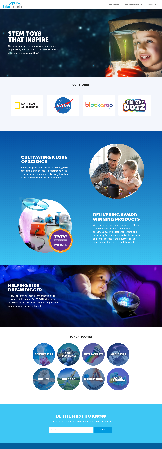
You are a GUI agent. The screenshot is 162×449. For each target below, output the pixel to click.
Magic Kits (118, 354)
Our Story (113, 4)
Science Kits (44, 354)
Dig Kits (44, 379)
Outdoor (68, 379)
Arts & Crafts (93, 354)
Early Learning (118, 379)
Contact (151, 4)
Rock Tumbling (69, 354)
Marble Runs (93, 379)
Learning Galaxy (133, 4)
